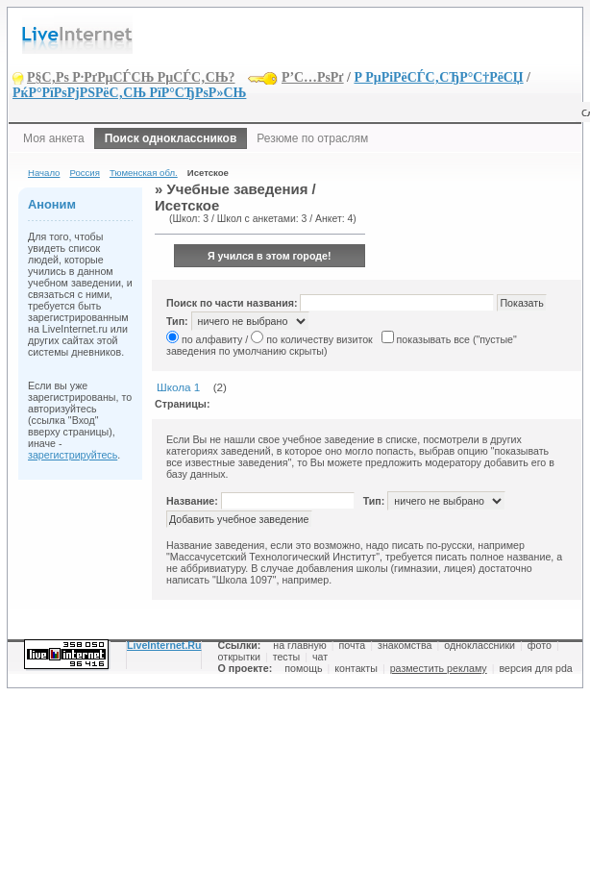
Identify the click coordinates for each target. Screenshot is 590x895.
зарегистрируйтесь (72, 454)
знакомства (404, 645)
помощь (303, 668)
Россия (84, 172)
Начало (44, 172)
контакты (356, 668)
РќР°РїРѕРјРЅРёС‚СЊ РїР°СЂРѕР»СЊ (129, 93)
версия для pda (535, 668)
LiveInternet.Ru (164, 645)
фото (540, 645)
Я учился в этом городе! (270, 255)
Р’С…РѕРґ (313, 77)
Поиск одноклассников (171, 138)
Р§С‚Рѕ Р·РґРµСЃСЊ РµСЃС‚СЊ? (131, 77)
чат (320, 656)
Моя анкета (54, 138)
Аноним (52, 204)
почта (352, 645)
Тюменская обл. (144, 172)
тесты (287, 656)
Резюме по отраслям (312, 138)
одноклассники (479, 645)
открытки (239, 656)
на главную (299, 645)
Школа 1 (178, 387)
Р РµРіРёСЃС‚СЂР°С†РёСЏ (438, 77)
